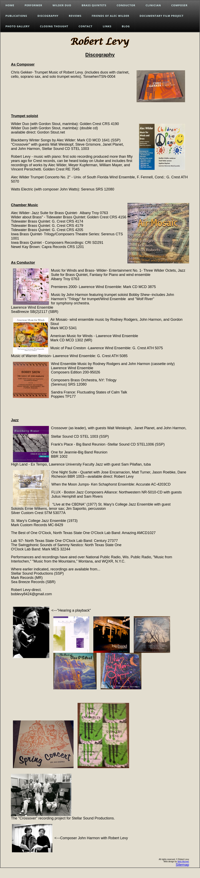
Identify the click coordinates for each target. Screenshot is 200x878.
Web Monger (183, 861)
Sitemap (182, 865)
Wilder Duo (62, 5)
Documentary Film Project (162, 16)
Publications (16, 16)
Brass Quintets (94, 5)
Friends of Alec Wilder (110, 16)
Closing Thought (54, 26)
